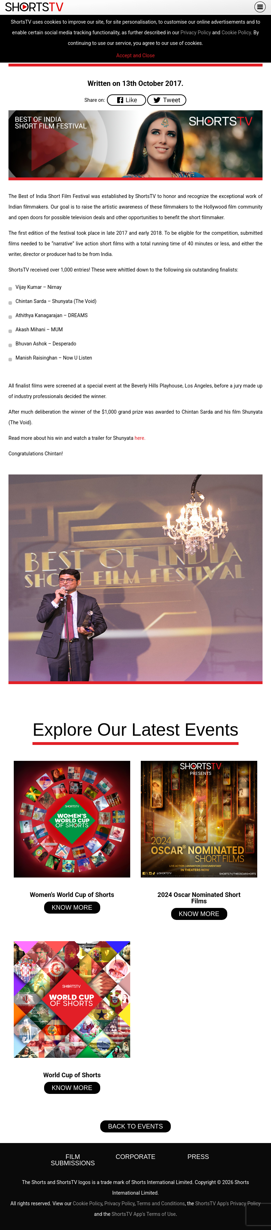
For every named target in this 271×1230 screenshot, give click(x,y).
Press (198, 1156)
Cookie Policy (236, 32)
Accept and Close (135, 55)
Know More (72, 907)
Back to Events (135, 1126)
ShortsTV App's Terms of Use (144, 1214)
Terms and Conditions (161, 1203)
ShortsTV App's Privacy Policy (227, 1203)
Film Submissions (73, 1160)
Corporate (136, 1156)
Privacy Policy (196, 32)
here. (139, 438)
